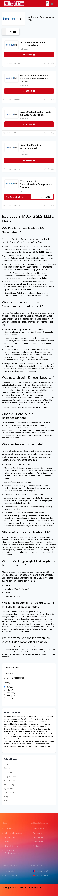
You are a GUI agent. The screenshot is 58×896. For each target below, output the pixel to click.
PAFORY (7, 800)
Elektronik (38, 841)
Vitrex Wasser (9, 780)
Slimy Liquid (9, 796)
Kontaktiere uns (12, 846)
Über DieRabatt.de (13, 833)
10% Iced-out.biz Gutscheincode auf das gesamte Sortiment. (36, 184)
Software (37, 846)
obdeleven (8, 772)
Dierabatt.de (40, 875)
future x (7, 768)
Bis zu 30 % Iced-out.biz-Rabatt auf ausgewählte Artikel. (35, 113)
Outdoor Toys (9, 792)
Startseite (9, 828)
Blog (7, 841)
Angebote (37, 833)
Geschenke (38, 837)
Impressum (10, 837)
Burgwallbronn (10, 776)
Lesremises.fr (41, 871)
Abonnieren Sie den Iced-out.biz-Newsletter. (32, 44)
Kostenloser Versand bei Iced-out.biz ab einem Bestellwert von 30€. (35, 78)
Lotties (7, 764)
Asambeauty (9, 784)
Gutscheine (38, 828)
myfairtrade (8, 788)
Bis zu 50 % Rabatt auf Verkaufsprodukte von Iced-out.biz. (34, 147)
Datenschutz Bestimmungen (12, 851)
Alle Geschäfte (11, 875)
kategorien (10, 871)
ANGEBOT (29, 54)
